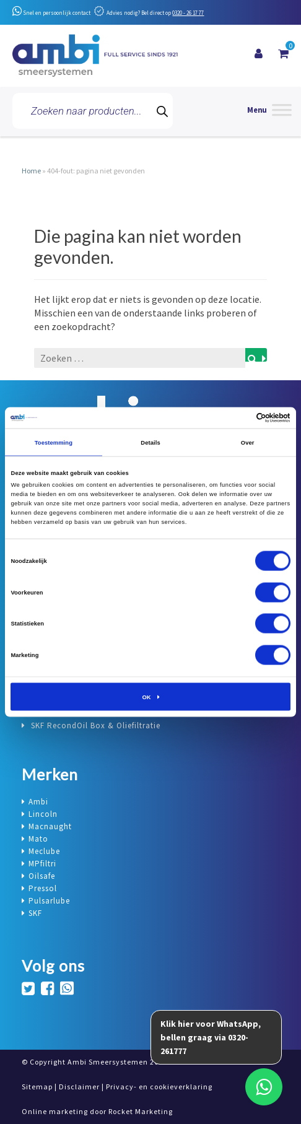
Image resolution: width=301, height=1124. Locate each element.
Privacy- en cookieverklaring (159, 1086)
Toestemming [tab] (53, 442)
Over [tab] (248, 442)
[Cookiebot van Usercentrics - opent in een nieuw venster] (236, 417)
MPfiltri (42, 863)
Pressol (42, 888)
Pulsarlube (49, 900)
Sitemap (37, 1086)
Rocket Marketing (140, 1111)
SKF (35, 913)
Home (31, 170)
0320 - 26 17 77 (188, 12)
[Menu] (269, 111)
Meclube (44, 851)
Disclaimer (79, 1086)
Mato (38, 839)
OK (146, 697)
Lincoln (43, 814)
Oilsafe (41, 876)
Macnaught (50, 826)
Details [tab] (150, 442)
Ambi (38, 801)
